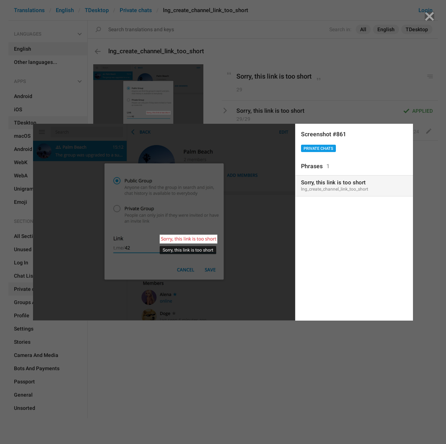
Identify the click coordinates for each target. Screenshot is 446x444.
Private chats (318, 148)
